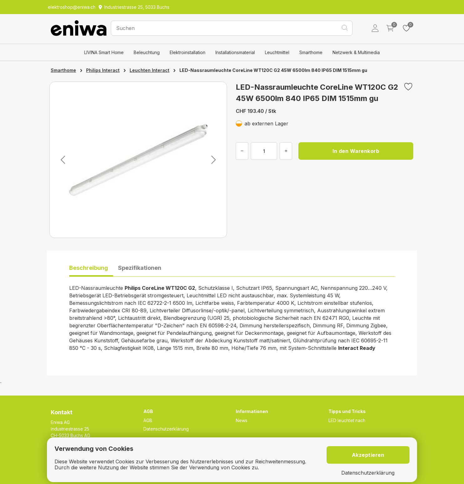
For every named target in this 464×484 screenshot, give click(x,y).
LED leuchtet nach (346, 420)
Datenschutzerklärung (166, 428)
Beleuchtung (147, 52)
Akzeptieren (368, 455)
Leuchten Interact (149, 70)
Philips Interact (103, 70)
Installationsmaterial (235, 52)
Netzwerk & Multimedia (356, 52)
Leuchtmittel (277, 52)
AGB (147, 420)
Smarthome (310, 52)
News (241, 420)
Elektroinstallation (187, 52)
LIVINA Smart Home (104, 52)
